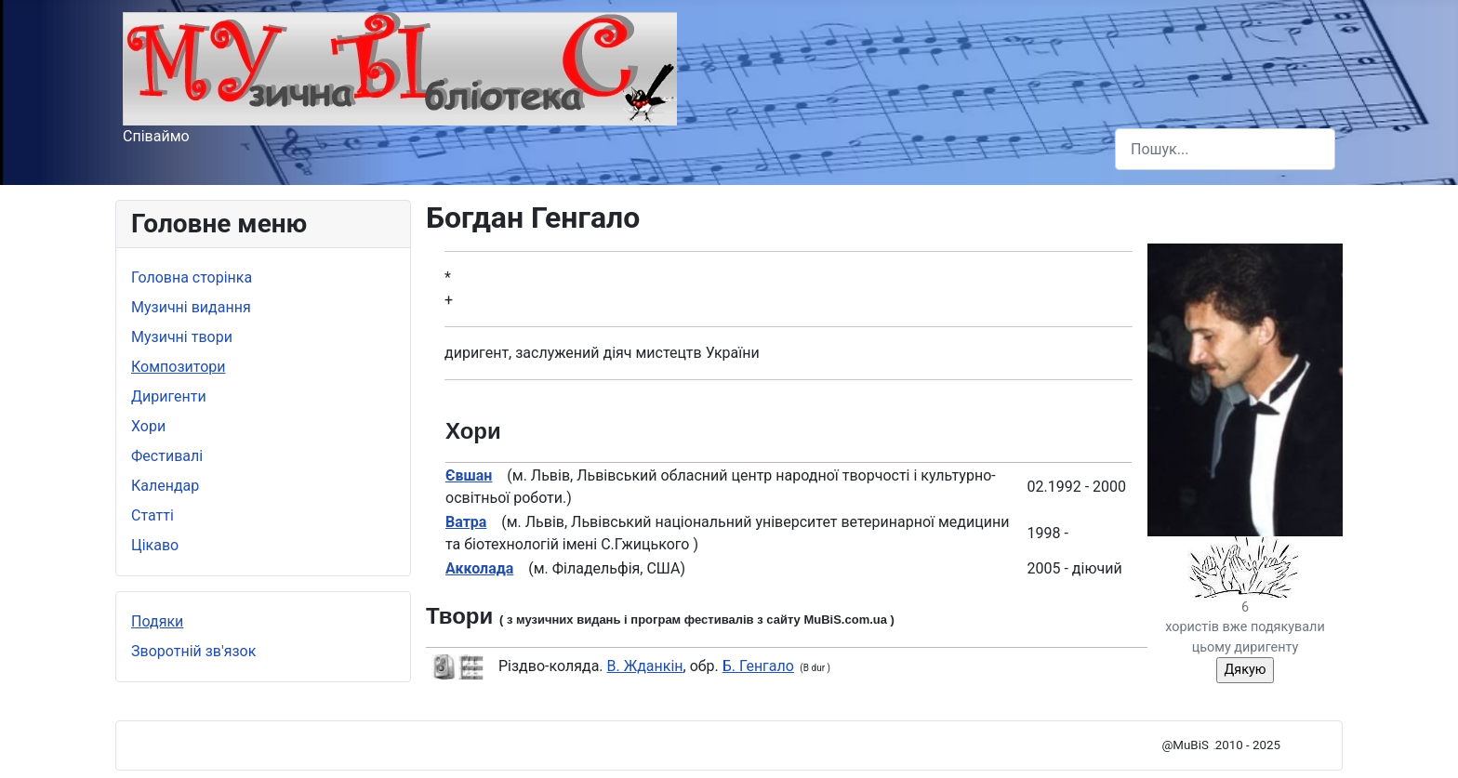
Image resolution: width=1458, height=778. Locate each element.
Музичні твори (181, 337)
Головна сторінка (191, 277)
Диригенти (168, 396)
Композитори (178, 367)
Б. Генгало (758, 666)
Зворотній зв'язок (193, 651)
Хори (148, 426)
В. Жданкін (645, 666)
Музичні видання (191, 307)
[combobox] (1225, 149)
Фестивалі (167, 456)
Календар (165, 485)
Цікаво (155, 545)
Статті (152, 515)
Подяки (157, 621)
